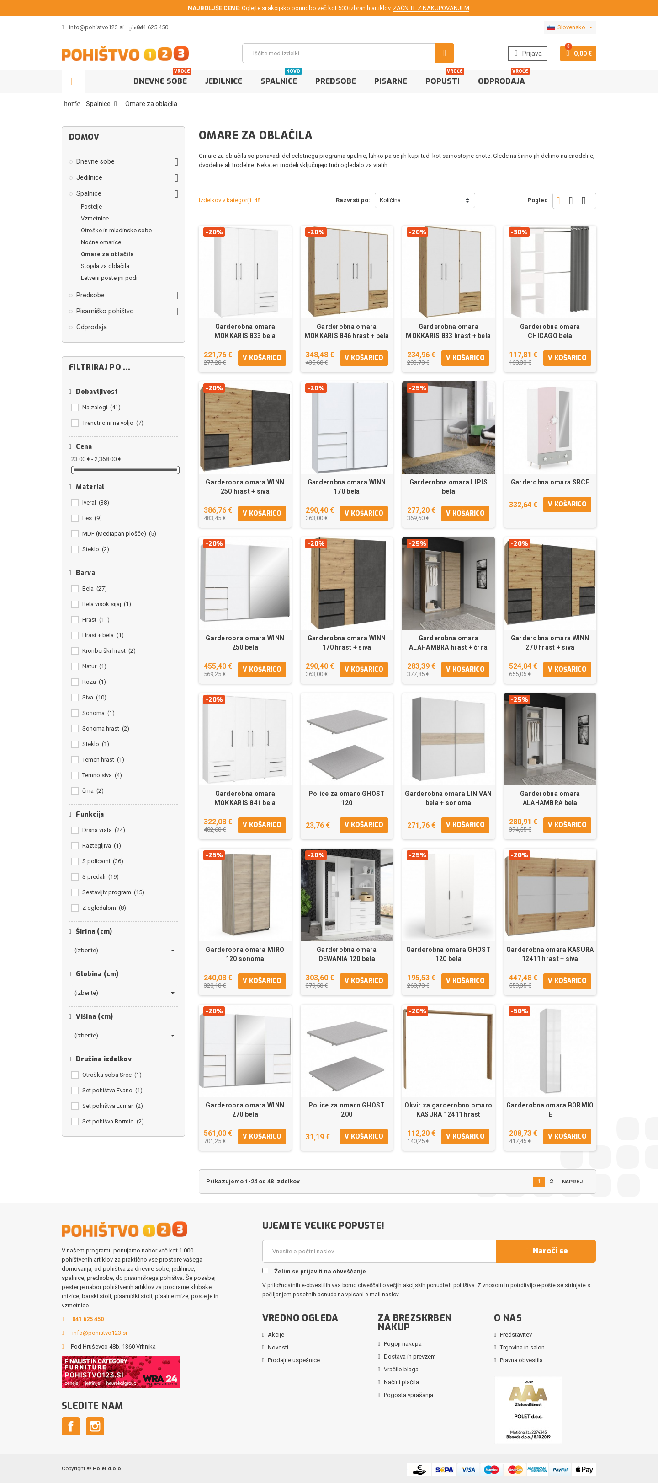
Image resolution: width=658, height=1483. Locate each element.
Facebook (71, 1426)
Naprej (575, 1181)
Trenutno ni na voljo (112, 422)
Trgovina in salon (522, 1347)
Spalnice (281, 78)
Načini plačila (401, 1382)
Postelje (91, 206)
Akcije (276, 1334)
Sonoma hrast (105, 728)
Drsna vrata (103, 830)
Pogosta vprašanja (408, 1395)
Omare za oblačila (107, 254)
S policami (102, 861)
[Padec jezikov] (570, 27)
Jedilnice (223, 81)
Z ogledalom (104, 907)
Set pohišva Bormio (113, 1121)
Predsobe (335, 81)
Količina (390, 200)
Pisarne (390, 81)
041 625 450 (152, 27)
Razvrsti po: (353, 200)
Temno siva (102, 775)
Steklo (95, 549)
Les (92, 518)
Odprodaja (504, 78)
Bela (94, 588)
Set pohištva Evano (112, 1090)
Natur (94, 666)
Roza (94, 681)
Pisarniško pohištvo (105, 311)
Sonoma (98, 712)
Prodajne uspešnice (294, 1360)
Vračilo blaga (401, 1369)
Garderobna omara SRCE (550, 482)
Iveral (95, 502)
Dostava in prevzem (410, 1356)
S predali (100, 876)
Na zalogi (101, 407)
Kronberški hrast (109, 650)
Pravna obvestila (521, 1360)
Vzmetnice (95, 218)
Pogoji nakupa (403, 1343)
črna (93, 790)
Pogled (537, 200)
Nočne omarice (101, 242)
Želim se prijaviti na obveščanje (314, 1271)
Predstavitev (516, 1334)
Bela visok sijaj (106, 604)
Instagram (95, 1426)
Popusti (444, 78)
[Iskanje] (348, 53)
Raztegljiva (101, 845)
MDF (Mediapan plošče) (119, 533)
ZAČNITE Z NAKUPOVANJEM (431, 8)
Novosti (278, 1347)
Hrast (96, 619)
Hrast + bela (103, 635)
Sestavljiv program (113, 892)
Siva (94, 697)
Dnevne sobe (162, 78)
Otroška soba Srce (112, 1074)
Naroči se (545, 1251)
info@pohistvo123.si (93, 27)
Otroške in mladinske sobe (116, 230)
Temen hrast (103, 759)
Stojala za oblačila (105, 266)
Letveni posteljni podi (109, 277)
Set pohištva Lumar (112, 1105)
